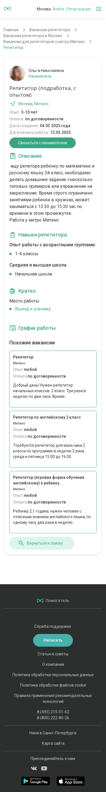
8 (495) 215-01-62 (53, 712)
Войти (58, 9)
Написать (53, 640)
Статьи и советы (53, 654)
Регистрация (78, 9)
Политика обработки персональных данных (53, 675)
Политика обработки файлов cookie (53, 685)
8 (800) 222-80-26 (53, 718)
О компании (53, 664)
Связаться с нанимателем (42, 143)
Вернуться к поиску (40, 543)
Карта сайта (53, 743)
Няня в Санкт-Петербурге (53, 733)
